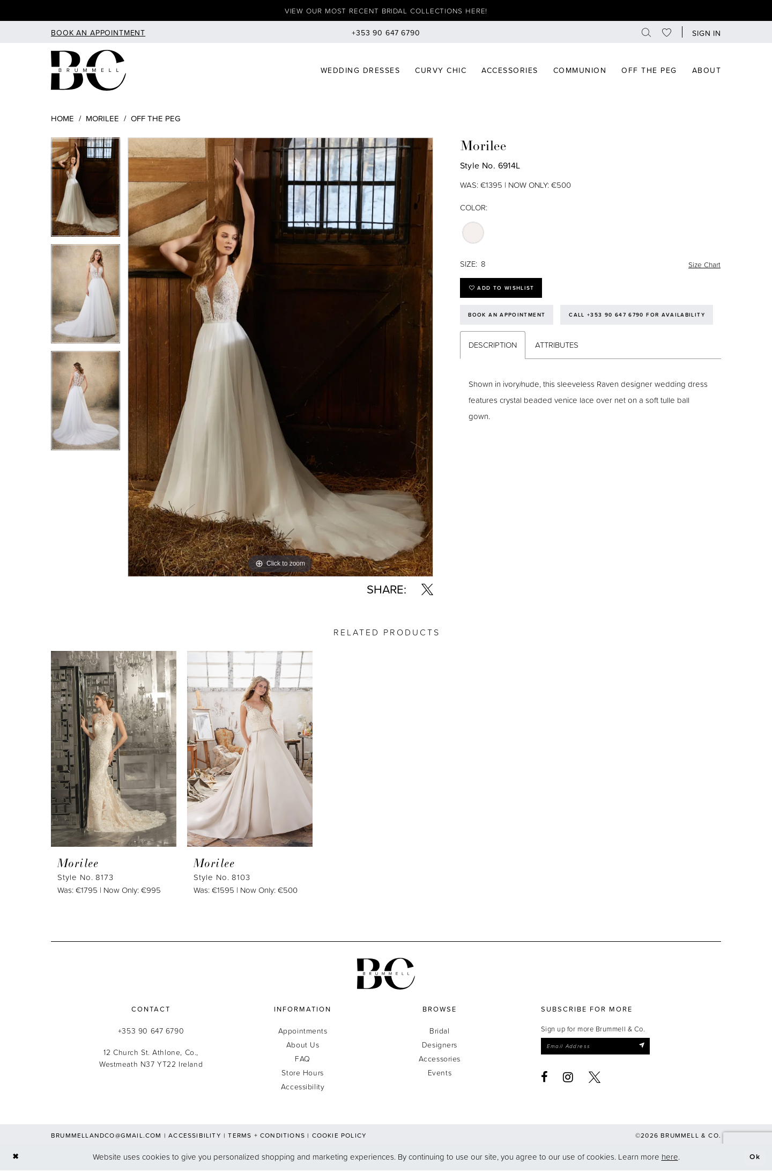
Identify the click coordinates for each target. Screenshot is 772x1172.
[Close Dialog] (16, 1158)
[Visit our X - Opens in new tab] (595, 1080)
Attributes (556, 383)
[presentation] (113, 750)
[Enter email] (601, 1048)
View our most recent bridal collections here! (386, 11)
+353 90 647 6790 (151, 1032)
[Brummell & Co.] (386, 975)
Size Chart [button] (703, 266)
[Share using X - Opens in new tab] (427, 591)
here (670, 1158)
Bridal (439, 1032)
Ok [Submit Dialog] (754, 1158)
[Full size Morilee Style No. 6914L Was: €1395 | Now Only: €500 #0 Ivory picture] (280, 359)
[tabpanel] (85, 192)
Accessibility (303, 1088)
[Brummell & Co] (88, 72)
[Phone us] (386, 33)
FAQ (302, 1060)
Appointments (303, 1032)
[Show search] (646, 33)
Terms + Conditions (266, 1136)
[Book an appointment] (98, 33)
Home (62, 120)
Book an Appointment (510, 322)
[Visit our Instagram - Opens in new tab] (568, 1080)
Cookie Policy (339, 1136)
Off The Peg (156, 120)
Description (493, 383)
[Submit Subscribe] (652, 1048)
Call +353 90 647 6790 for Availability (542, 351)
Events (439, 1074)
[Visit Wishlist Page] (667, 33)
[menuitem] (98, 33)
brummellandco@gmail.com (106, 1136)
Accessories (440, 1060)
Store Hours (302, 1074)
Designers (439, 1046)
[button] (704, 33)
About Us (303, 1046)
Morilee (102, 120)
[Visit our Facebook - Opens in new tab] (544, 1080)
